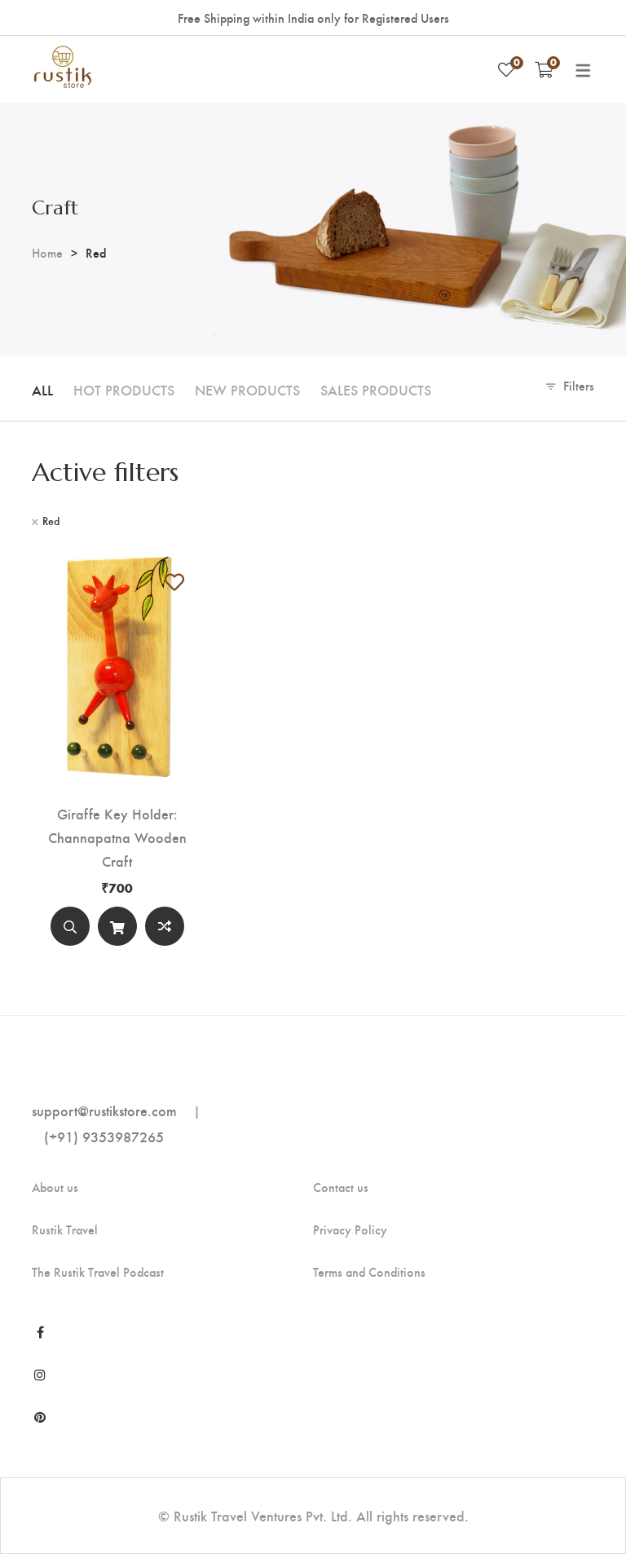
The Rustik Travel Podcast (98, 1272)
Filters (578, 385)
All (42, 389)
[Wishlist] (506, 69)
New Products (247, 389)
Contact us (340, 1187)
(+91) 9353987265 (104, 1136)
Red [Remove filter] (51, 521)
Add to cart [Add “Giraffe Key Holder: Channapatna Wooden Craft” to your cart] (117, 930)
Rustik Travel (65, 1229)
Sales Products (375, 389)
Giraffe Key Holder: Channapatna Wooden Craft (117, 837)
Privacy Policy (350, 1229)
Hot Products (123, 389)
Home (47, 252)
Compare (164, 926)
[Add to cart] (117, 926)
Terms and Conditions (369, 1272)
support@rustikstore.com (104, 1110)
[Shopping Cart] (544, 69)
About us (55, 1187)
